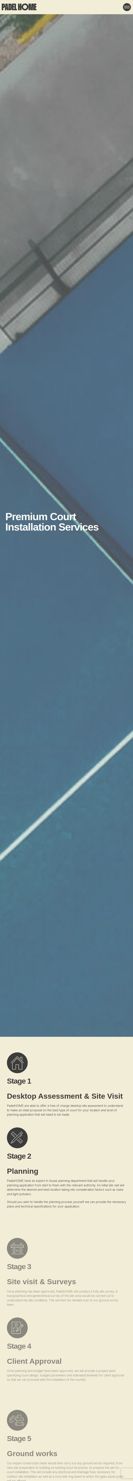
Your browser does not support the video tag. (66, 518)
